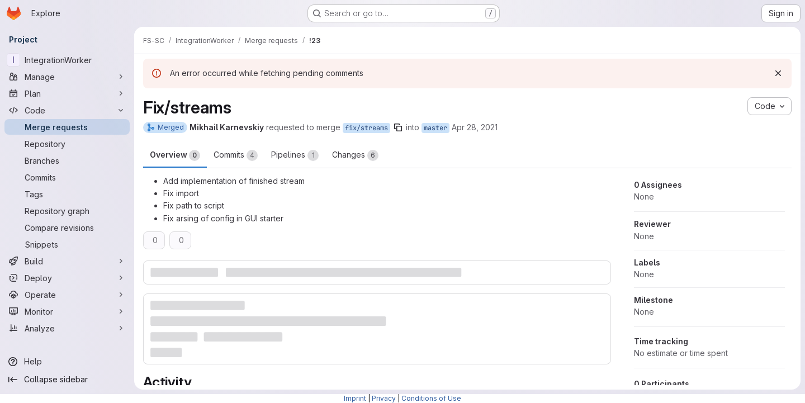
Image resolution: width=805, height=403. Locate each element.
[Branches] (67, 160)
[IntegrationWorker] (67, 60)
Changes (355, 155)
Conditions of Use (431, 398)
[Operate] (67, 294)
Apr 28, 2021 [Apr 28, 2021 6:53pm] (475, 127)
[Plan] (67, 93)
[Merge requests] (67, 127)
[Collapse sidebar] (67, 379)
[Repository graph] (67, 211)
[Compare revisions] (67, 227)
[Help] (67, 361)
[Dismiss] (778, 73)
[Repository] (67, 143)
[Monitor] (67, 311)
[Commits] (67, 177)
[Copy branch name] (398, 127)
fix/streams (366, 128)
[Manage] (67, 76)
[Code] (67, 110)
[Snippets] (67, 244)
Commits (236, 155)
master (435, 128)
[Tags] (67, 194)
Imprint (355, 398)
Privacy (384, 398)
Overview (175, 155)
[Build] (67, 261)
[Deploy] (67, 278)
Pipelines (295, 155)
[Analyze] (67, 328)
